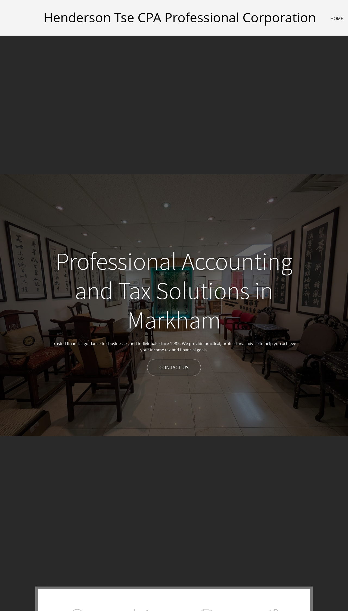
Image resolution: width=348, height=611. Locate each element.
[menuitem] (337, 18)
